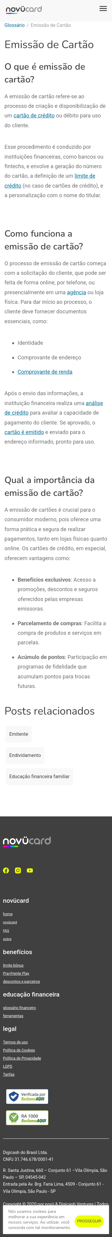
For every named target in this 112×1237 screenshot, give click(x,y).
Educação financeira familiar (39, 776)
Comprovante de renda (45, 372)
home (8, 914)
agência (76, 292)
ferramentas (13, 1016)
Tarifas (9, 1074)
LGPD (7, 1066)
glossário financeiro (19, 1007)
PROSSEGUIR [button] (89, 1221)
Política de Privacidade (22, 1058)
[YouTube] (31, 870)
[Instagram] (19, 870)
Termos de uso (15, 1042)
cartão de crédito (33, 115)
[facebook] (7, 870)
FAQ (6, 930)
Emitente (18, 734)
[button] (103, 9)
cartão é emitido (24, 432)
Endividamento (25, 755)
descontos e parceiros (21, 981)
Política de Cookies (19, 1050)
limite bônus (13, 965)
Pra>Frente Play (16, 973)
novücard (10, 922)
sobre (7, 939)
